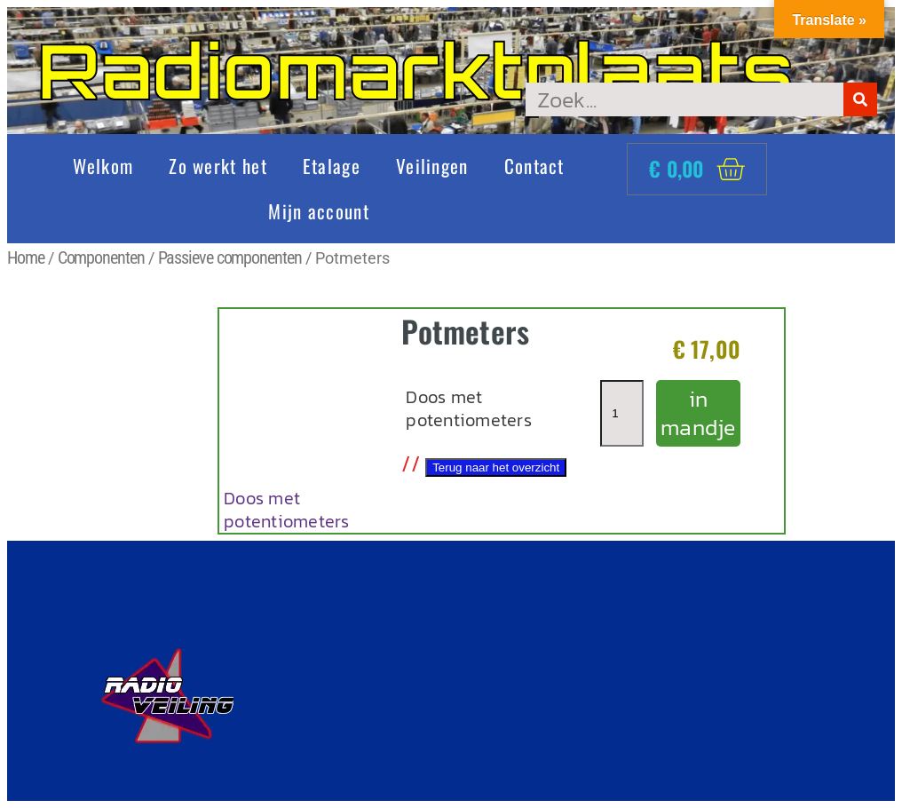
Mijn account (318, 211)
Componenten (101, 257)
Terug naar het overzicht (495, 467)
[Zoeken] (860, 99)
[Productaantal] (621, 413)
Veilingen (432, 165)
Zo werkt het (218, 165)
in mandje (698, 413)
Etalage (331, 165)
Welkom (103, 165)
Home (25, 257)
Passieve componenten (230, 257)
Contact (534, 165)
